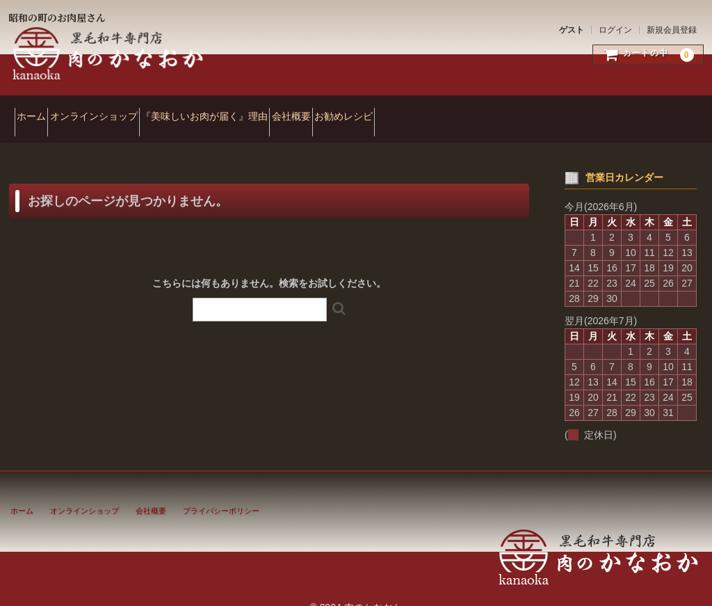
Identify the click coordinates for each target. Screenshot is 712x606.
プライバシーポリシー (221, 492)
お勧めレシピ (448, 109)
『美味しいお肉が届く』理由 (260, 109)
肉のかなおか (109, 53)
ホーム (37, 109)
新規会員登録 (672, 30)
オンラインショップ (124, 109)
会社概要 (371, 109)
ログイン (615, 30)
